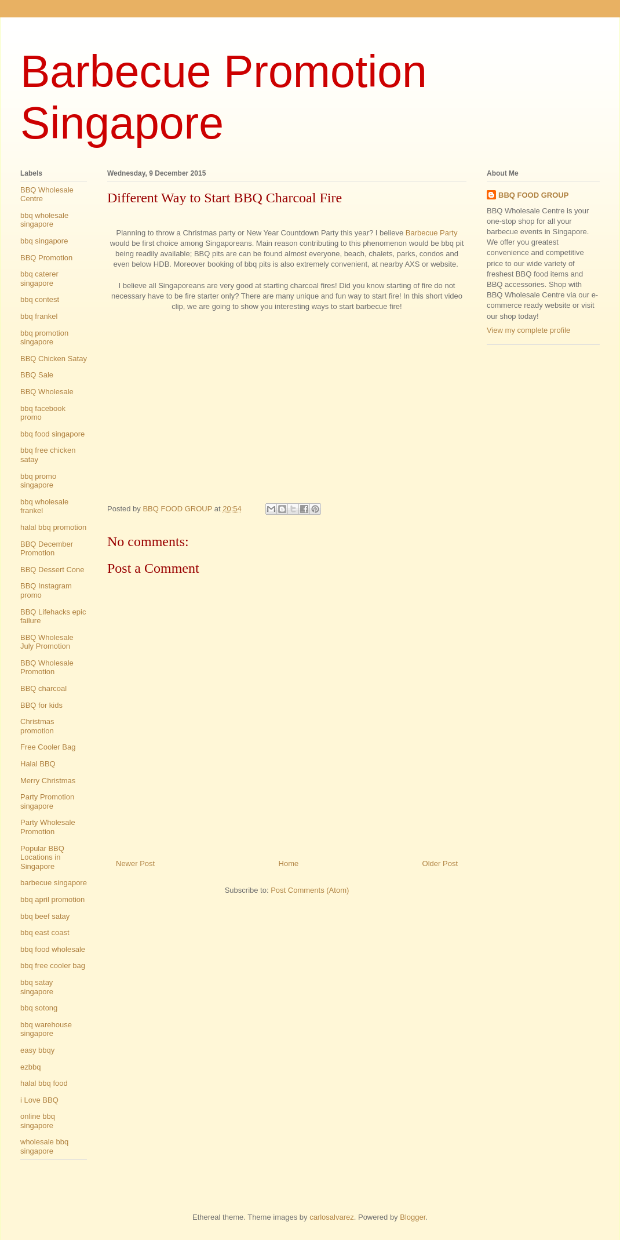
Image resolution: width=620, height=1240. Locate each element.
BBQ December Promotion (46, 549)
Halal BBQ (38, 763)
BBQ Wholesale (47, 391)
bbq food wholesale (52, 949)
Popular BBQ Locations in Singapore (42, 857)
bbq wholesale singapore (44, 220)
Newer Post (135, 863)
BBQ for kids (41, 705)
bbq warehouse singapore (46, 1029)
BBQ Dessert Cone (52, 569)
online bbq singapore (37, 1121)
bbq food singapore (52, 434)
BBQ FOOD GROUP (533, 195)
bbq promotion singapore (44, 338)
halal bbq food (44, 1083)
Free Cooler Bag (47, 747)
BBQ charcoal (43, 688)
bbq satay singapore (36, 987)
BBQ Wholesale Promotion (47, 668)
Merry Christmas (47, 780)
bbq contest (39, 299)
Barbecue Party (432, 232)
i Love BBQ (39, 1100)
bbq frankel (38, 316)
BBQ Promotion (46, 257)
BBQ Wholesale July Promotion (47, 642)
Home (289, 863)
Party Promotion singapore (47, 801)
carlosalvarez (331, 1217)
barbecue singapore (53, 882)
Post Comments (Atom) (310, 890)
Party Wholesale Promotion (47, 827)
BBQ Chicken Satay (53, 358)
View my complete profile (528, 330)
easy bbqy (37, 1050)
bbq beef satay (45, 916)
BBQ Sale (36, 374)
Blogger (412, 1217)
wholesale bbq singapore (44, 1146)
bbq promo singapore (38, 481)
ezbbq (30, 1067)
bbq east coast (45, 932)
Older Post (440, 863)
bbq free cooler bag (52, 965)
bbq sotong (38, 1007)
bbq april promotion (52, 899)
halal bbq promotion (53, 527)
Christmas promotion (37, 726)
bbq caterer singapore (39, 279)
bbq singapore (44, 241)
